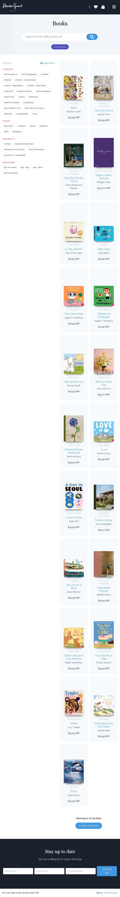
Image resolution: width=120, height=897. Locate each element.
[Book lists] (96, 7)
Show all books (60, 47)
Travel (34, 114)
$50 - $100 (38, 167)
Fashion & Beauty (43, 91)
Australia (44, 74)
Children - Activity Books (25, 80)
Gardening (33, 97)
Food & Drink (9, 97)
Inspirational (28, 102)
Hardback (21, 126)
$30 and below (10, 167)
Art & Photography (29, 74)
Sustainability (22, 114)
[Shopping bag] (103, 7)
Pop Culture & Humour (34, 108)
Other (6, 132)
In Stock (7, 144)
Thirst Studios (111, 893)
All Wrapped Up (11, 74)
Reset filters (47, 63)
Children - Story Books (36, 85)
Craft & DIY (8, 91)
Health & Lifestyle (11, 102)
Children (7, 80)
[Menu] (112, 7)
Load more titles (88, 825)
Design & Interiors (24, 91)
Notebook (44, 126)
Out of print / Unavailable (14, 155)
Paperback (17, 132)
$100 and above (11, 173)
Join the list (106, 871)
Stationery (8, 114)
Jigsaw (32, 126)
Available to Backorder (24, 144)
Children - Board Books (13, 85)
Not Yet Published (36, 149)
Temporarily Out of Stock (14, 149)
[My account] (89, 7)
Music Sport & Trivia (12, 108)
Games (22, 97)
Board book (8, 126)
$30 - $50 (25, 167)
